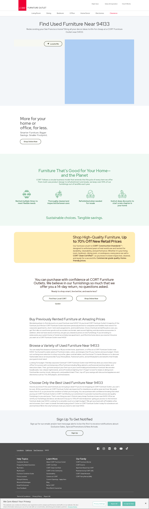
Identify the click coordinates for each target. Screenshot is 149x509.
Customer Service (22, 462)
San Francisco (38, 450)
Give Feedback (21, 488)
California (28, 450)
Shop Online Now (30, 142)
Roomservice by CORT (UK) (84, 471)
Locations (20, 450)
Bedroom (60, 13)
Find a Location (22, 476)
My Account (21, 471)
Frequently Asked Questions (26, 465)
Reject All (47, 496)
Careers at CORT (52, 476)
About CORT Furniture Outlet (56, 462)
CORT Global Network (83, 474)
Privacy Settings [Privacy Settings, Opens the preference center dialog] (99, 504)
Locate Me (54, 44)
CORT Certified (51, 465)
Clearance (113, 13)
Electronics (100, 13)
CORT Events (80, 465)
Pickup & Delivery (22, 479)
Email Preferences (23, 485)
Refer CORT (50, 485)
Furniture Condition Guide (25, 474)
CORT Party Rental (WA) (84, 476)
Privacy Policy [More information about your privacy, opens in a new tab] (72, 507)
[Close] (145, 503)
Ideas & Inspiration (111, 4)
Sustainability (50, 474)
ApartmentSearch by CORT (85, 468)
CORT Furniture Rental (83, 462)
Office (72, 13)
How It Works (126, 4)
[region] (74, 503)
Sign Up (74, 433)
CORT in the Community (54, 471)
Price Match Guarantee (54, 488)
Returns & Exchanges (23, 482)
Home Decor (85, 13)
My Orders (20, 468)
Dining (48, 13)
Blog (47, 482)
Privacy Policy (37, 496)
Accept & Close (129, 504)
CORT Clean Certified (53, 468)
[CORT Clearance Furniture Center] (32, 5)
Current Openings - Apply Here (56, 479)
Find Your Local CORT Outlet (58, 299)
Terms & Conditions (23, 496)
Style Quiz (95, 4)
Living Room (36, 13)
